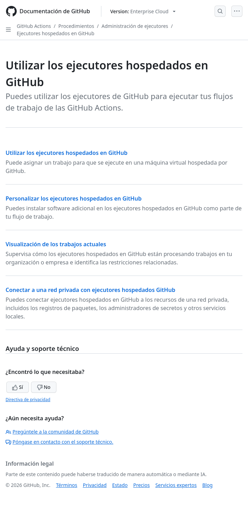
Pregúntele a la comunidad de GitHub (52, 431)
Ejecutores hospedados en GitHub (55, 33)
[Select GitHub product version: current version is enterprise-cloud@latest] (142, 11)
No (44, 387)
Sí (17, 387)
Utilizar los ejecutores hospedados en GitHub (66, 153)
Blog (207, 485)
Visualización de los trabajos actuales (56, 244)
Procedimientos (76, 26)
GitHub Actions (34, 26)
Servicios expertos (176, 485)
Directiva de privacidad (28, 400)
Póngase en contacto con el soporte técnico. (59, 441)
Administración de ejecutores (135, 26)
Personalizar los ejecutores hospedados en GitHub (73, 198)
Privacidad (95, 485)
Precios (141, 485)
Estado (119, 485)
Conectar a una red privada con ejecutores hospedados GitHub (90, 290)
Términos (66, 485)
